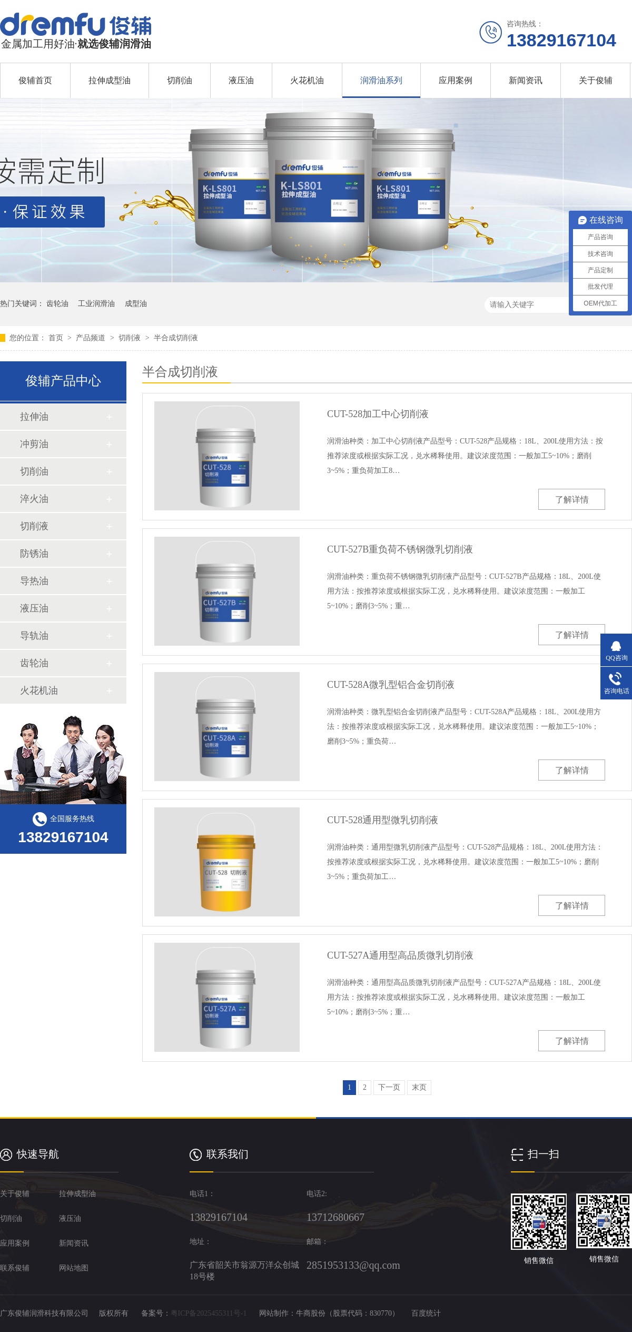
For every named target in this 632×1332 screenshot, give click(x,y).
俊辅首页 (35, 80)
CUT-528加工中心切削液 (378, 414)
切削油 (179, 80)
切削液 (130, 338)
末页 (419, 1087)
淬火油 (34, 499)
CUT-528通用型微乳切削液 (382, 820)
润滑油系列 (381, 80)
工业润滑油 (96, 304)
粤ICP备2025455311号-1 (209, 1313)
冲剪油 (34, 444)
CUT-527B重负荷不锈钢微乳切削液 (400, 549)
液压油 (241, 80)
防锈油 (34, 553)
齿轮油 (57, 304)
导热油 (34, 581)
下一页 (389, 1087)
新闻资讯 (525, 80)
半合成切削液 (176, 338)
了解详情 (572, 499)
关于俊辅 (596, 80)
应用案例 (455, 80)
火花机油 (307, 80)
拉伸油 (34, 416)
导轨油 (34, 635)
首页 (56, 338)
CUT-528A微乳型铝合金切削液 (391, 684)
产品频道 (91, 338)
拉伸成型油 (109, 80)
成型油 (136, 304)
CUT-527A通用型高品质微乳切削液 (400, 955)
